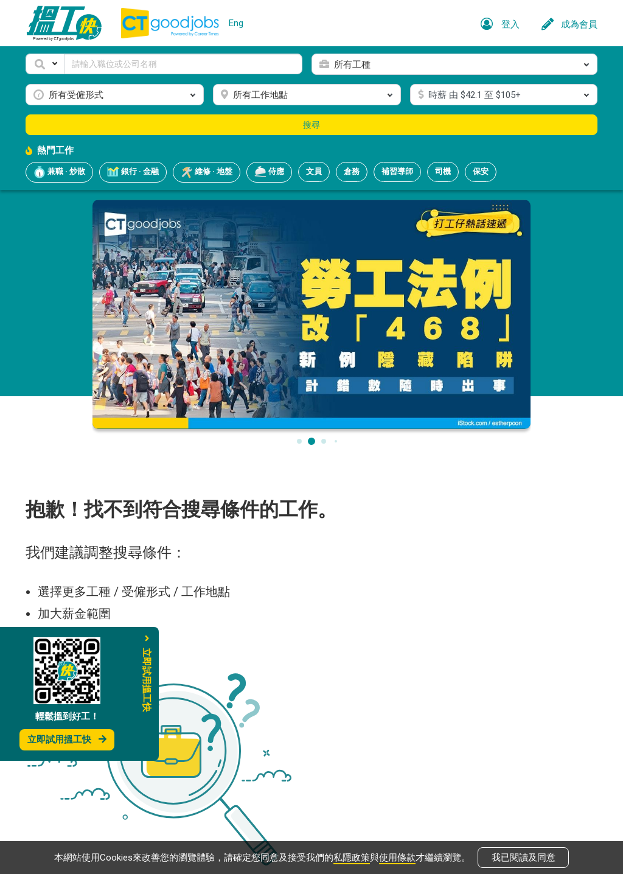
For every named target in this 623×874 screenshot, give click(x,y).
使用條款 (397, 856)
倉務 (352, 171)
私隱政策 (351, 856)
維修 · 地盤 (206, 172)
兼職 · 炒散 (59, 172)
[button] (45, 64)
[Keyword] (183, 64)
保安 (481, 171)
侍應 (269, 172)
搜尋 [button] (311, 125)
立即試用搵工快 (66, 739)
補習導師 (397, 171)
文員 (314, 171)
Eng (236, 23)
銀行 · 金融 (133, 172)
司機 (443, 171)
